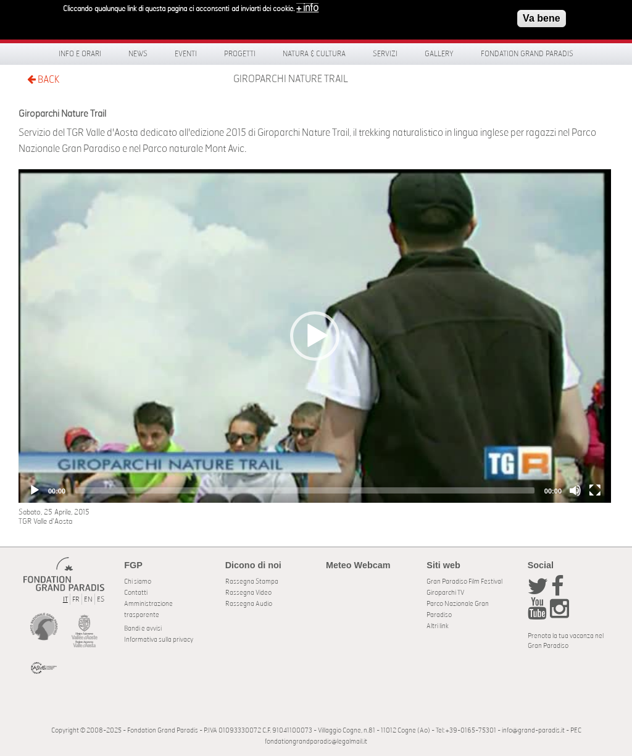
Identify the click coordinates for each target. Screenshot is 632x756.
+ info (307, 6)
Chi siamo (137, 581)
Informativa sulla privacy (158, 639)
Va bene (541, 16)
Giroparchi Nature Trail (290, 79)
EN (88, 599)
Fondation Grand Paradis (527, 53)
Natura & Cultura (314, 53)
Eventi (186, 53)
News (138, 53)
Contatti (136, 592)
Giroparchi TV (445, 592)
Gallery (439, 53)
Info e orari (80, 53)
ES (100, 599)
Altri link (437, 626)
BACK (43, 79)
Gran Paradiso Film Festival (464, 581)
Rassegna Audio (248, 603)
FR (76, 599)
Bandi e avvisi (143, 628)
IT (65, 599)
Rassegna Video (248, 592)
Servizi (385, 53)
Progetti (240, 53)
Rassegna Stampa (251, 581)
